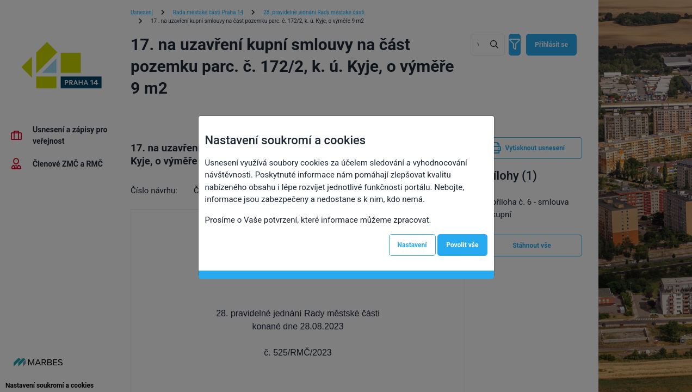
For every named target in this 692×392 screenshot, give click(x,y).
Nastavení (412, 245)
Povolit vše (462, 245)
